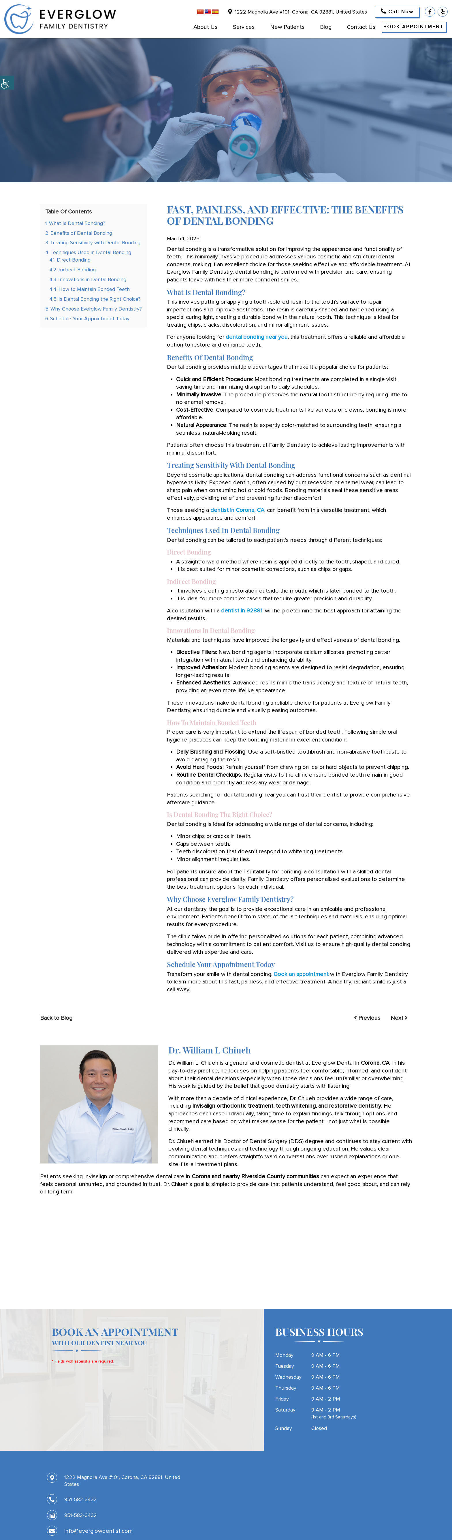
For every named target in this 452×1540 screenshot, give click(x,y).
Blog (326, 27)
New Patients (287, 27)
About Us (205, 27)
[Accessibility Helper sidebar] (7, 83)
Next (399, 1018)
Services (244, 27)
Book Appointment (413, 26)
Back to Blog (56, 1018)
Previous (367, 1018)
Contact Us (361, 27)
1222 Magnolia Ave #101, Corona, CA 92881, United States (297, 12)
